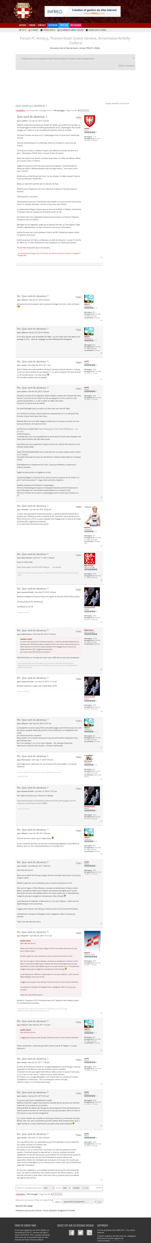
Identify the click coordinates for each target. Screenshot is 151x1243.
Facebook (53, 25)
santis (24, 365)
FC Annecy (33, 30)
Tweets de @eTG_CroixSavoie (117, 103)
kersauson (25, 760)
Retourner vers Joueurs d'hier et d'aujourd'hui (34, 1200)
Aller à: (58, 1202)
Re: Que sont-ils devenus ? (33, 296)
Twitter (64, 25)
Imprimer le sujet (133, 58)
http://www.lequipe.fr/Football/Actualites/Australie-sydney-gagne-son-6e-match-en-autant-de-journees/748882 (46, 802)
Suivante (99, 1188)
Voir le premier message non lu (39, 110)
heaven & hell (27, 592)
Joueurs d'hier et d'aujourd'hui (82, 58)
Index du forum (29, 58)
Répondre (21, 110)
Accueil (23, 25)
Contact (42, 25)
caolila (24, 121)
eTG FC (22, 30)
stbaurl (24, 300)
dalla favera (26, 634)
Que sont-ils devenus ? (31, 106)
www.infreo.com (117, 1241)
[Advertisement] (75, 86)
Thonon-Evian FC (47, 30)
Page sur (71, 110)
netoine (24, 509)
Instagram (75, 25)
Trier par (63, 1188)
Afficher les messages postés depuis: (36, 1188)
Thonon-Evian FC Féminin (96, 30)
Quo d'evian (26, 558)
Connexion (130, 65)
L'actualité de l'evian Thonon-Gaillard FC (52, 58)
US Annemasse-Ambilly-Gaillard (70, 30)
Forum (32, 25)
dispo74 (24, 936)
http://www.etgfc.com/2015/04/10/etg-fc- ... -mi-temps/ (39, 567)
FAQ (122, 65)
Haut (101, 257)
